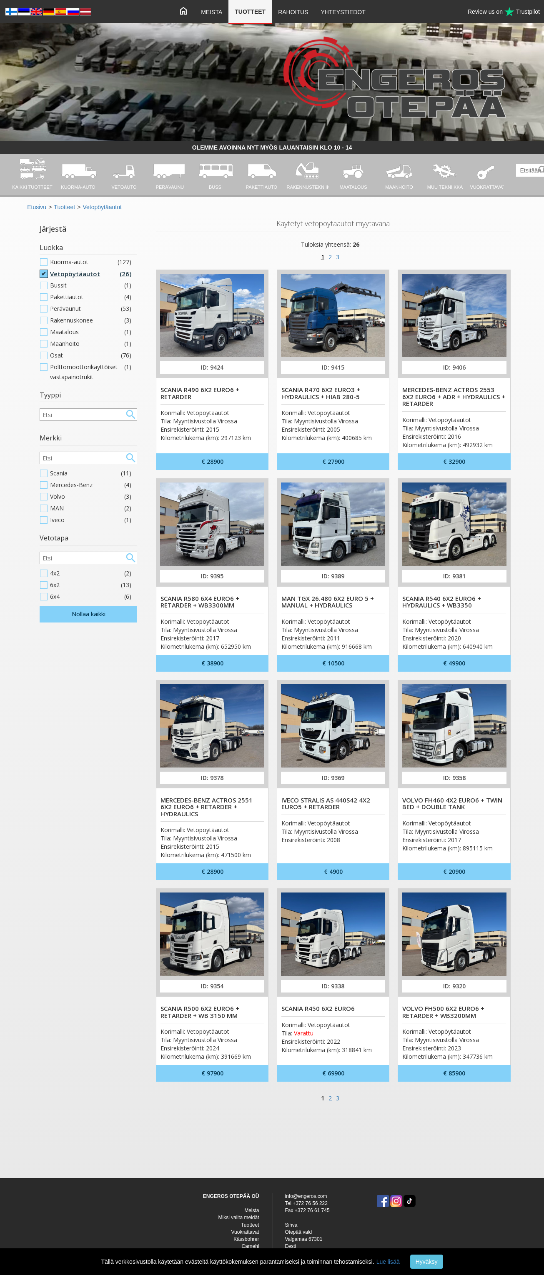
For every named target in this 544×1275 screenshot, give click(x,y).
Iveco (90, 520)
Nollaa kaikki (88, 614)
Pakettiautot (90, 297)
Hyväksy (427, 1261)
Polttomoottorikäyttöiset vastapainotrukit (90, 372)
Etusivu (36, 207)
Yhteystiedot (343, 12)
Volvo (90, 497)
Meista (211, 12)
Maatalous (90, 332)
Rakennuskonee (90, 320)
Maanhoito (90, 344)
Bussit (90, 285)
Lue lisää (388, 1261)
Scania (90, 473)
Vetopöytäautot (102, 207)
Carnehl (250, 1246)
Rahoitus (293, 12)
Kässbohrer (246, 1239)
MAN (90, 508)
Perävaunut (90, 309)
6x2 (90, 585)
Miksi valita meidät (238, 1217)
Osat (90, 355)
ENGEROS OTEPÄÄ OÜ (231, 1196)
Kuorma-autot (90, 262)
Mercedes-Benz (90, 485)
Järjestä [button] (53, 229)
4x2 (90, 573)
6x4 (90, 597)
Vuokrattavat (245, 1232)
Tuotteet (250, 11)
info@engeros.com (306, 1196)
